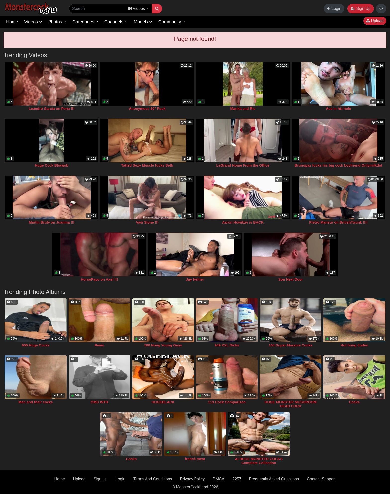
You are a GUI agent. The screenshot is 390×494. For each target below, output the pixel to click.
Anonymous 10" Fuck (147, 109)
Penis (99, 345)
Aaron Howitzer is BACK (243, 222)
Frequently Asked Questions (274, 479)
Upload (375, 21)
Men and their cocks (35, 402)
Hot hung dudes (354, 345)
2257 (236, 479)
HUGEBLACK (163, 402)
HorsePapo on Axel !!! (99, 279)
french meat (195, 459)
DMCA (218, 479)
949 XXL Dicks (227, 345)
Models (143, 21)
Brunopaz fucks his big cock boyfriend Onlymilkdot (338, 165)
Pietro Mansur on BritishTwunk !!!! (338, 222)
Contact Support (321, 479)
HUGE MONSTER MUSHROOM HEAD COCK (291, 404)
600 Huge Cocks (35, 345)
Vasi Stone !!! (147, 222)
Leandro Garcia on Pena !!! (51, 109)
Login (334, 8)
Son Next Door (290, 279)
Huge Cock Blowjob (51, 165)
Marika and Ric (242, 109)
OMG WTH (99, 402)
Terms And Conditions (152, 479)
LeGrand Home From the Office (243, 165)
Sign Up (360, 8)
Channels (116, 21)
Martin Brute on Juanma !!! (51, 222)
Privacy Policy (192, 479)
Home (12, 21)
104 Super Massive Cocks (290, 345)
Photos (57, 21)
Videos (33, 21)
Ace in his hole (338, 109)
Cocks (354, 402)
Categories (85, 21)
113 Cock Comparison (227, 402)
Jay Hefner (195, 279)
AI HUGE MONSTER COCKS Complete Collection (259, 461)
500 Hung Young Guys (163, 345)
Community (171, 21)
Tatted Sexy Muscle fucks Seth (147, 165)
